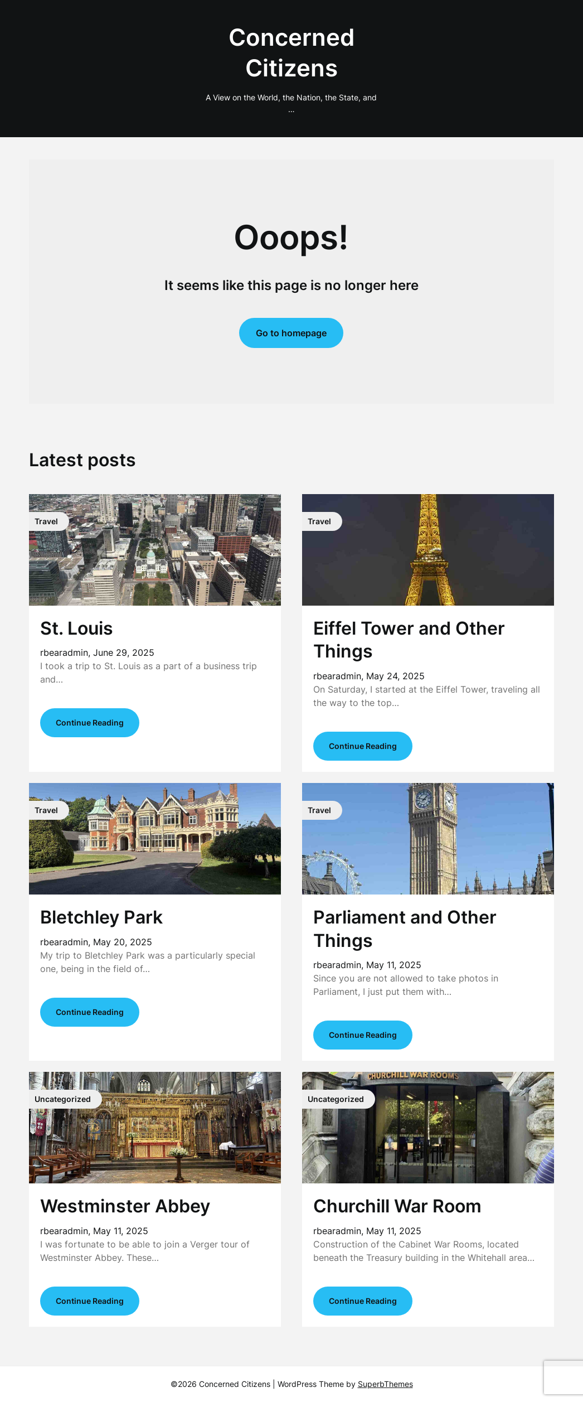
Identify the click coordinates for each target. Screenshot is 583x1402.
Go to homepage (291, 333)
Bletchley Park (101, 917)
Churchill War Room (397, 1206)
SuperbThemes (385, 1384)
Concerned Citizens (291, 52)
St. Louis (76, 628)
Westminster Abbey (125, 1206)
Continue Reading (90, 722)
